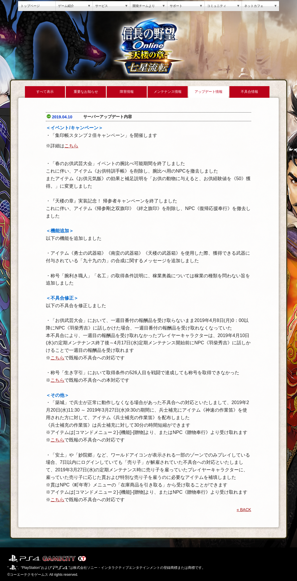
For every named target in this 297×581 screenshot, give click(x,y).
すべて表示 (45, 92)
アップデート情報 (208, 92)
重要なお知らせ (86, 92)
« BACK (244, 509)
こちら (71, 145)
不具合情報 (249, 92)
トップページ (30, 6)
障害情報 (127, 92)
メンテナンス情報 (168, 92)
